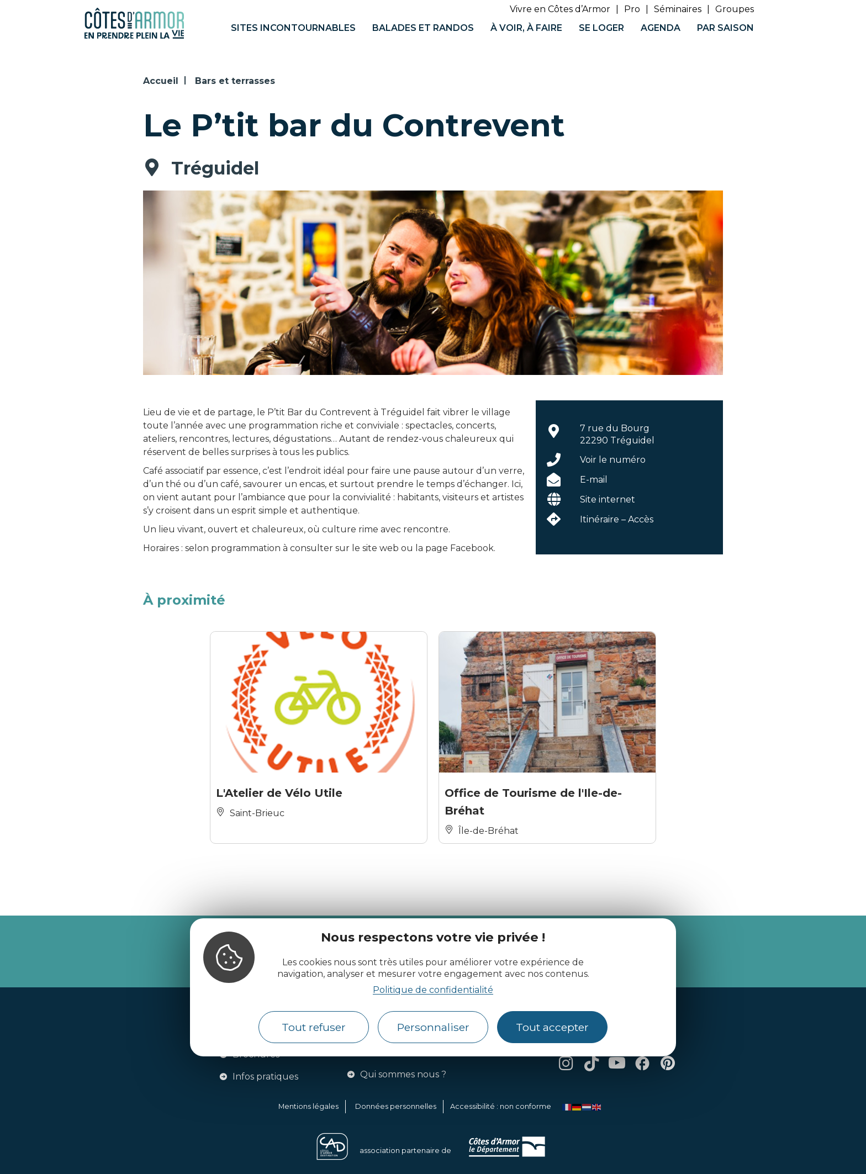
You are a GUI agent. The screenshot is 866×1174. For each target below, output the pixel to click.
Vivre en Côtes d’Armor (560, 9)
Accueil (160, 81)
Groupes (734, 9)
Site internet (607, 499)
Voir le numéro (613, 459)
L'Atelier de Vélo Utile (279, 793)
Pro (632, 9)
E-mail (594, 479)
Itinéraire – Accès (616, 519)
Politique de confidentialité (433, 990)
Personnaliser (433, 1027)
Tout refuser (314, 1027)
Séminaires (677, 9)
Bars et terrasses (235, 81)
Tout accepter (552, 1027)
